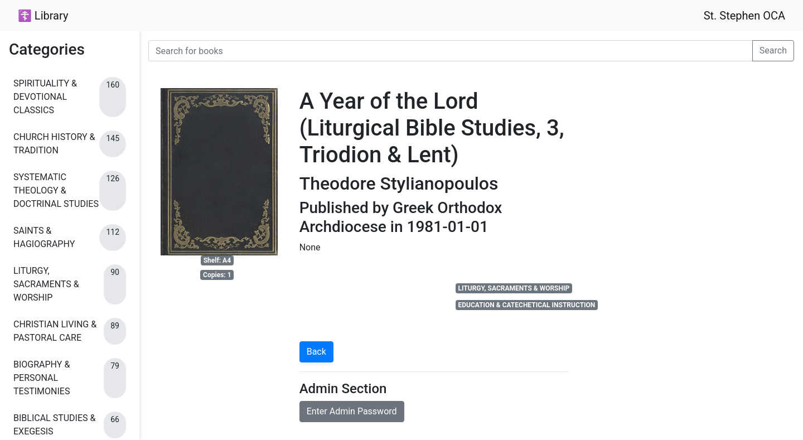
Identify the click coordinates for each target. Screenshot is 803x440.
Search (773, 50)
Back (316, 351)
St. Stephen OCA (744, 15)
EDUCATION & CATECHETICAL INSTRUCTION (526, 305)
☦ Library (43, 15)
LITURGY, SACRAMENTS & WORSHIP (513, 288)
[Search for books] (450, 50)
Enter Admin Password (352, 411)
